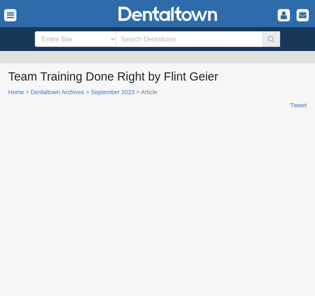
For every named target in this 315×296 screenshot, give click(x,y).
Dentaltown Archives (57, 92)
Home (16, 92)
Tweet (298, 105)
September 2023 (113, 92)
